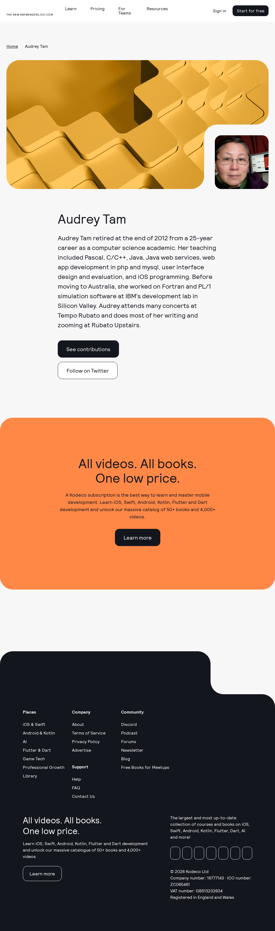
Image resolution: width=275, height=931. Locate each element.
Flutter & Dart (37, 749)
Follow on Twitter (88, 370)
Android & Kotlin (39, 732)
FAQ (76, 787)
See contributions (88, 349)
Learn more (138, 537)
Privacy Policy (86, 741)
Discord (129, 724)
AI (25, 741)
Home (12, 46)
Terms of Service (89, 732)
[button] (73, 8)
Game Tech (34, 758)
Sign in (219, 10)
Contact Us (83, 796)
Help (76, 778)
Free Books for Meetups (145, 767)
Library (30, 775)
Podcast (129, 732)
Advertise (81, 749)
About (78, 724)
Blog (125, 758)
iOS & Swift (34, 724)
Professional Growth (43, 767)
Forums (128, 741)
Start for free (250, 10)
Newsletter (132, 749)
